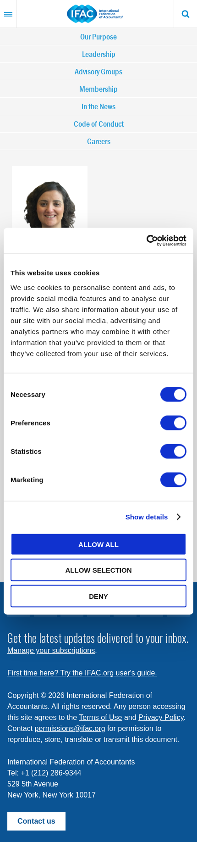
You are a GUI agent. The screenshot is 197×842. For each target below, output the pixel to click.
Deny (98, 596)
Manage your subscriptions (51, 650)
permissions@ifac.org (70, 728)
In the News (98, 106)
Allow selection (99, 570)
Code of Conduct (99, 123)
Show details (147, 517)
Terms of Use (100, 717)
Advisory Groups (98, 71)
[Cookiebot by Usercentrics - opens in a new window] (146, 240)
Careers (98, 141)
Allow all (98, 544)
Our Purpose (98, 36)
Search (185, 13)
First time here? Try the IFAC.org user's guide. (82, 673)
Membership (98, 89)
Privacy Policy (160, 717)
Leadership (98, 54)
